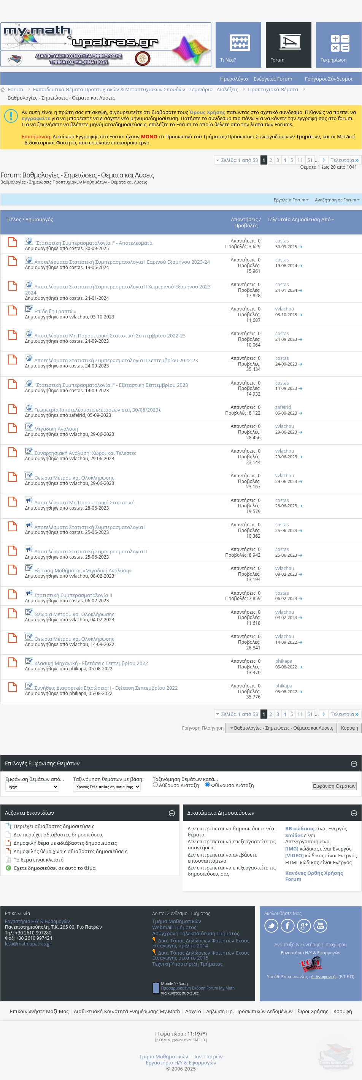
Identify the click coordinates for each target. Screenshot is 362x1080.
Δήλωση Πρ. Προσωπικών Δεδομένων (249, 1011)
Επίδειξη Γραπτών (55, 311)
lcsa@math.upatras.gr (28, 944)
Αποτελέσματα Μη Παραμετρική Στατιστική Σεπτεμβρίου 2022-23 (110, 335)
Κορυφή (349, 728)
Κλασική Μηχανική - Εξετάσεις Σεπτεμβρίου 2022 (91, 663)
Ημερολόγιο (234, 78)
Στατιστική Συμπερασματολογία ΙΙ (73, 595)
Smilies (294, 835)
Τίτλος (13, 219)
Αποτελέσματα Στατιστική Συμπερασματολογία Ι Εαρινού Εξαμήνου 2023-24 (122, 261)
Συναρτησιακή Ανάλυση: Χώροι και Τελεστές (85, 453)
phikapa (77, 668)
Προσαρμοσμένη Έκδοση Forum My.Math (198, 988)
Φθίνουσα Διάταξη (229, 785)
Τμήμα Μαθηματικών (176, 921)
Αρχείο (193, 1011)
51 (310, 160)
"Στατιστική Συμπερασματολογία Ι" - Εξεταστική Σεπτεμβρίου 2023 (111, 385)
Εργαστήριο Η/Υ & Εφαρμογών (37, 921)
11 (300, 160)
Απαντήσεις (244, 219)
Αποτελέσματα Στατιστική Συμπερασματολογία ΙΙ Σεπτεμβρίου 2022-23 (116, 360)
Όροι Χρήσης (313, 1011)
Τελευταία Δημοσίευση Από (301, 219)
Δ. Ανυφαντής (324, 976)
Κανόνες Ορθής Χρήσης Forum (314, 875)
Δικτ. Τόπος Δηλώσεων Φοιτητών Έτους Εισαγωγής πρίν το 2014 (200, 943)
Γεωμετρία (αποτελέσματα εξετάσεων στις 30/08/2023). (97, 409)
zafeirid (77, 415)
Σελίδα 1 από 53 (239, 160)
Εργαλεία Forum (289, 200)
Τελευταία (345, 160)
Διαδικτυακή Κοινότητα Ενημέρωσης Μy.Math (127, 1011)
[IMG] (291, 848)
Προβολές (246, 225)
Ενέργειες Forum (273, 78)
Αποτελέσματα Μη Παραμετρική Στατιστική (84, 502)
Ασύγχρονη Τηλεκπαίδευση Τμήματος (195, 933)
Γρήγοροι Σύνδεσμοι (328, 78)
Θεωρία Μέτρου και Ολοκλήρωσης (74, 477)
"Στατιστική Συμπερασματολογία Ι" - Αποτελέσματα (93, 242)
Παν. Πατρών (207, 1056)
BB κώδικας (299, 828)
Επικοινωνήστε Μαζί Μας (39, 1011)
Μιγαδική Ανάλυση (56, 428)
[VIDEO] (294, 855)
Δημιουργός (39, 219)
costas (76, 248)
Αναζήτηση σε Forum (335, 200)
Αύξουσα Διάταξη (176, 785)
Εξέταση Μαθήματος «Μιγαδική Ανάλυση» (83, 570)
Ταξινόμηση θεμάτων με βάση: (108, 779)
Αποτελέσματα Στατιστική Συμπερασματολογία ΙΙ (90, 551)
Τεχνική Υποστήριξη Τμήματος (187, 963)
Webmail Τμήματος (174, 927)
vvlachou (78, 317)
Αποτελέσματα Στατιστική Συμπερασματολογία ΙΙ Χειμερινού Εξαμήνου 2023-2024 (118, 289)
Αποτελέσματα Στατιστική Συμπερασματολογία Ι (90, 527)
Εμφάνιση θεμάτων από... (34, 779)
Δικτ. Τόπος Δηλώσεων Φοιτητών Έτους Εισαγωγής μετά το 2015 (200, 955)
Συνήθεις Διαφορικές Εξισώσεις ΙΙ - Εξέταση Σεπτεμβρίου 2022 (106, 687)
